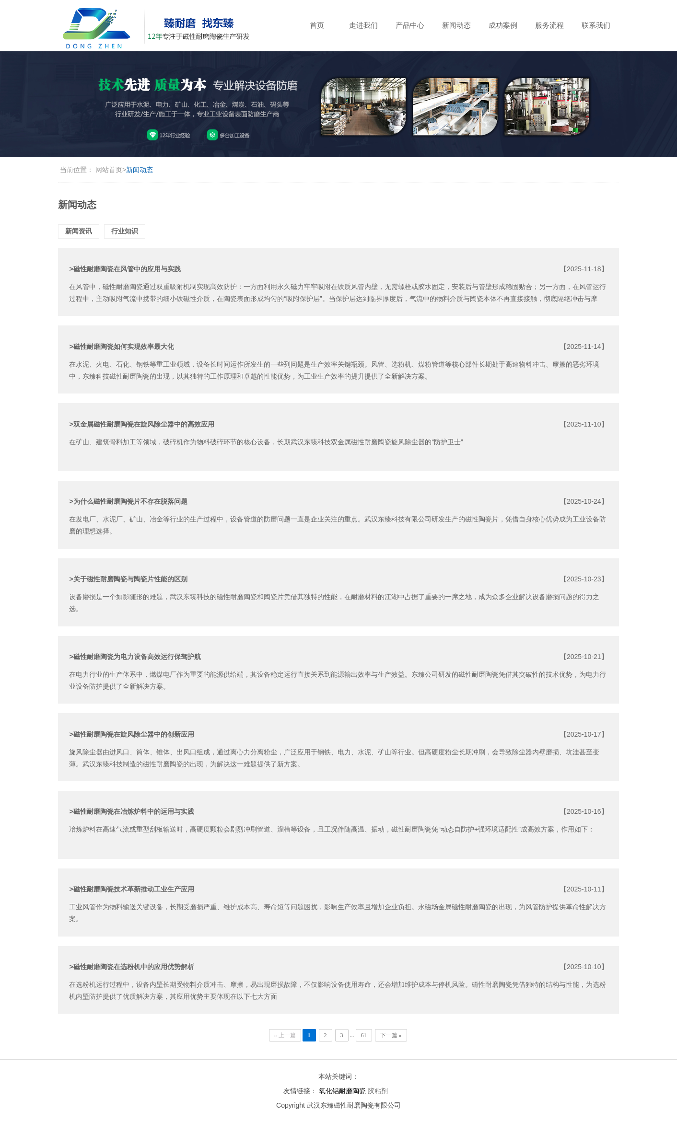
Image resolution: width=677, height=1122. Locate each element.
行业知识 (124, 231)
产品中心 (410, 25)
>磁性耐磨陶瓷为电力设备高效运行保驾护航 (134, 656)
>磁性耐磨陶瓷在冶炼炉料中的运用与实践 (131, 811)
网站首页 (108, 170)
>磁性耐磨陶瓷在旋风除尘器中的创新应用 (131, 734)
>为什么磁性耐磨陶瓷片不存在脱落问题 (128, 501)
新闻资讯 (78, 231)
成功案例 (503, 25)
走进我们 (363, 25)
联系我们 (596, 25)
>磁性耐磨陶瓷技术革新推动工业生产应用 (131, 889)
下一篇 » (391, 1035)
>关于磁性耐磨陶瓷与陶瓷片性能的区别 (128, 579)
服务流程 (549, 25)
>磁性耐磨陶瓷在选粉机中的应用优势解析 (131, 967)
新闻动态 (456, 25)
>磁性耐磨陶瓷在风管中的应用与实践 (124, 269)
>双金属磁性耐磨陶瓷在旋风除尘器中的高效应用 (141, 424)
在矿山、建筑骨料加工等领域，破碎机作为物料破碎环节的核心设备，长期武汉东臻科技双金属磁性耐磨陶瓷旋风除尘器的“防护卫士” (266, 442)
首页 (317, 25)
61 (364, 1035)
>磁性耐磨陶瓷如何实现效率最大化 (121, 346)
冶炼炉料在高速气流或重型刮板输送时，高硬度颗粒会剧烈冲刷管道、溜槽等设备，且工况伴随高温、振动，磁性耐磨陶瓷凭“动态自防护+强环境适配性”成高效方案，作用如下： (332, 829)
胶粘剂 (378, 1091)
